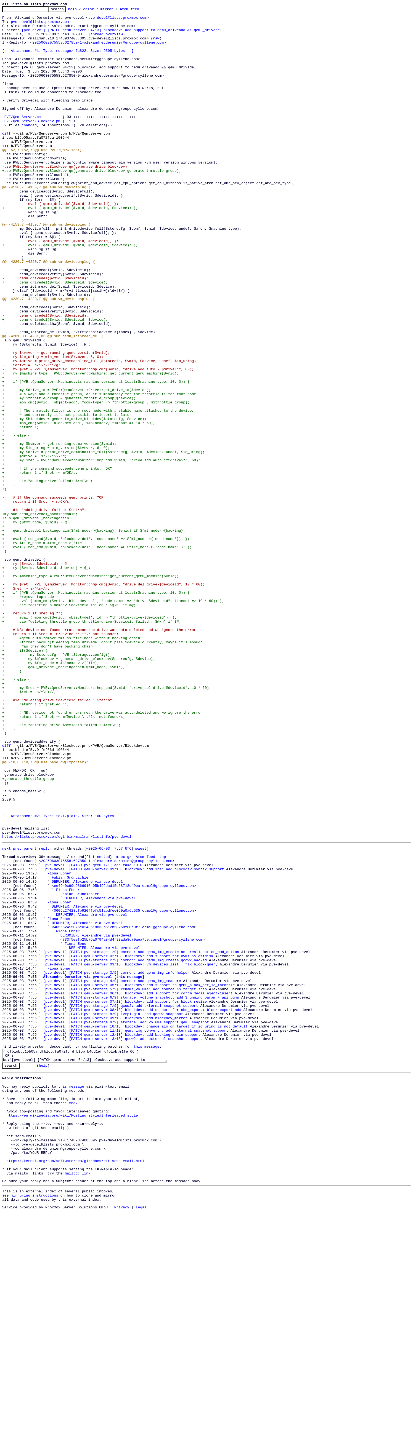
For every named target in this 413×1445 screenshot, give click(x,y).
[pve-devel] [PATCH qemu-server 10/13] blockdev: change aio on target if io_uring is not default (145, 1228)
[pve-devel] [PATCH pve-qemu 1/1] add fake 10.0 (92, 1035)
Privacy (121, 1440)
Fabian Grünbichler (71, 1050)
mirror (115, 10)
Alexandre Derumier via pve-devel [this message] (93, 1169)
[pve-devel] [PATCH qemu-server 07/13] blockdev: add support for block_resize (125, 1199)
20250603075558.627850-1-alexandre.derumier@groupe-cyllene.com (98, 49)
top (162, 1025)
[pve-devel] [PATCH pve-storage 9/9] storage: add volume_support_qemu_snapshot (126, 1223)
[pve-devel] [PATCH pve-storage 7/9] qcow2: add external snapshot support (120, 1204)
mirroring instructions (34, 1426)
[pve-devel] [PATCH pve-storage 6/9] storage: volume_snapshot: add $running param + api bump (141, 1194)
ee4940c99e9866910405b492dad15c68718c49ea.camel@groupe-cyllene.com (124, 1060)
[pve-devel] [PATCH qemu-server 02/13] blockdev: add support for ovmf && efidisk (128, 1144)
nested (103, 1025)
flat (90, 1025)
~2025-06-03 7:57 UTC (108, 1015)
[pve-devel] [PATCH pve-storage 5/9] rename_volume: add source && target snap (125, 1184)
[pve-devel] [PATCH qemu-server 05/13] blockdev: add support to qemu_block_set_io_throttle (139, 1179)
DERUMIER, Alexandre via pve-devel (87, 1055)
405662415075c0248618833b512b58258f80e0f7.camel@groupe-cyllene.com (124, 1109)
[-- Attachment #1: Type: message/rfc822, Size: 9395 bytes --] (68, 59)
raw (156, 44)
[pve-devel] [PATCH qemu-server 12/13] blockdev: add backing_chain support (121, 1238)
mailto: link (78, 1402)
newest (140, 1015)
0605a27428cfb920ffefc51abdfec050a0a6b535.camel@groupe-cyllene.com (124, 1089)
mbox (73, 1317)
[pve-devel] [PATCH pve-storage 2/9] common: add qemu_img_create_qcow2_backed (125, 1149)
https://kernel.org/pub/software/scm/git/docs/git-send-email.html (75, 1387)
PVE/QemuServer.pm (22, 139)
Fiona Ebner (59, 1045)
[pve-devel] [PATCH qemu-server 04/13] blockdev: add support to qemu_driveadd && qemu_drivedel (122, 34)
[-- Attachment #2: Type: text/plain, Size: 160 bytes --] (62, 977)
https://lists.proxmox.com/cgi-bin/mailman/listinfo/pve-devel (66, 1002)
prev (17, 1015)
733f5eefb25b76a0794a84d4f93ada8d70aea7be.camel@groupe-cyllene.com (132, 1124)
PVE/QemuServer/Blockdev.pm (32, 143)
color (97, 10)
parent (30, 1015)
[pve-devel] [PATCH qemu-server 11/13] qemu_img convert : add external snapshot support (135, 1233)
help (81, 10)
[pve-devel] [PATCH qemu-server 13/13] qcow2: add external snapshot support (122, 1243)
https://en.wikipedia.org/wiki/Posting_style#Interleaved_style (72, 1332)
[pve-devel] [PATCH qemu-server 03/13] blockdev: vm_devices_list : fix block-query (130, 1154)
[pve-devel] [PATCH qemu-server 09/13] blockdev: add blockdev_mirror (115, 1218)
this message (147, 1252)
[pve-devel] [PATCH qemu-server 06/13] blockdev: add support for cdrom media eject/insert (137, 1189)
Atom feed (138, 10)
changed (29, 148)
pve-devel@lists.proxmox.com (117, 19)
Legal (141, 1440)
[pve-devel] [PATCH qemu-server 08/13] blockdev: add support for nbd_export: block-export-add (142, 1208)
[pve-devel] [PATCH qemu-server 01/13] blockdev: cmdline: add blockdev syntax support (133, 1040)
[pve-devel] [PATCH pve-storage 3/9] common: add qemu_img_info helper (116, 1164)
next (6, 1015)
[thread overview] (106, 39)
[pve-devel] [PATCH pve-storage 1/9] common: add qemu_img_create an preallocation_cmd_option (141, 1139)
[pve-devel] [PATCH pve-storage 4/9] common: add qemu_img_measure (112, 1174)
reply (44, 1015)
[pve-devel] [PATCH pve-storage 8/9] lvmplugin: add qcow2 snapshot (113, 1213)
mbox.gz (123, 1025)
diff (6, 158)
